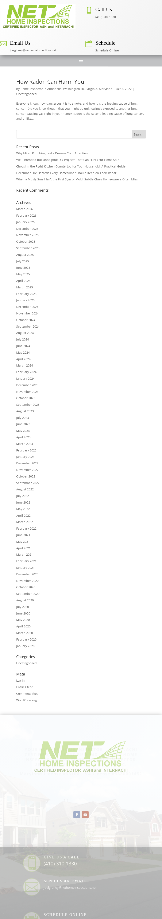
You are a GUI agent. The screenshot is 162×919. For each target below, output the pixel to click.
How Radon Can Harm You (50, 81)
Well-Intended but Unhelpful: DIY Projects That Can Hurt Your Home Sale (67, 160)
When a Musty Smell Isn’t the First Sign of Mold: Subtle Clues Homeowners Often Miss (77, 179)
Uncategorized (26, 94)
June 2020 (23, 613)
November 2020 (27, 581)
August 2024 (25, 333)
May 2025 (23, 274)
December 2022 (27, 463)
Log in (20, 680)
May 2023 (23, 431)
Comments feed (27, 694)
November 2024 (27, 313)
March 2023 (24, 444)
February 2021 (26, 561)
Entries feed (24, 687)
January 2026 (25, 222)
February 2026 (26, 215)
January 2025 (25, 300)
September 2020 (27, 594)
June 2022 (23, 502)
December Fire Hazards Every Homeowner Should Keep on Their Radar (66, 173)
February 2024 (26, 372)
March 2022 (24, 522)
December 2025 (27, 229)
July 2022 (22, 496)
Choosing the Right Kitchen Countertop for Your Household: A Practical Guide (71, 166)
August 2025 (25, 255)
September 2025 (27, 248)
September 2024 (27, 326)
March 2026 (24, 209)
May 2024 (23, 352)
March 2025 (24, 287)
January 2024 (25, 378)
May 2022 (23, 509)
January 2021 (25, 568)
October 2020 (25, 587)
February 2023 (26, 450)
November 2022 (27, 470)
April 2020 (23, 626)
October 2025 (25, 241)
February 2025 (26, 294)
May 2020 (23, 620)
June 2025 (23, 268)
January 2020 (25, 646)
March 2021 (24, 554)
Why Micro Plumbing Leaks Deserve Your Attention (52, 153)
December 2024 (27, 307)
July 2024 (22, 339)
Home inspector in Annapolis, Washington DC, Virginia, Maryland (66, 89)
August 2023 (25, 411)
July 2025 (22, 261)
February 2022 (26, 528)
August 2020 (25, 600)
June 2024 (23, 346)
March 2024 (24, 365)
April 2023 (23, 437)
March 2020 (24, 633)
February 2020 (26, 639)
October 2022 (25, 476)
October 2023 (25, 398)
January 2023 (25, 457)
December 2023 (27, 385)
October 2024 (25, 320)
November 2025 (27, 235)
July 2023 (22, 418)
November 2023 (27, 392)
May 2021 (23, 542)
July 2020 (22, 607)
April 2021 (23, 548)
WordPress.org (26, 700)
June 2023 (23, 424)
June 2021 (23, 535)
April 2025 (23, 281)
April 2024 (23, 359)
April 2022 (23, 515)
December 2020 (27, 574)
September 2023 (27, 405)
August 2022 (25, 489)
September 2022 (27, 483)
